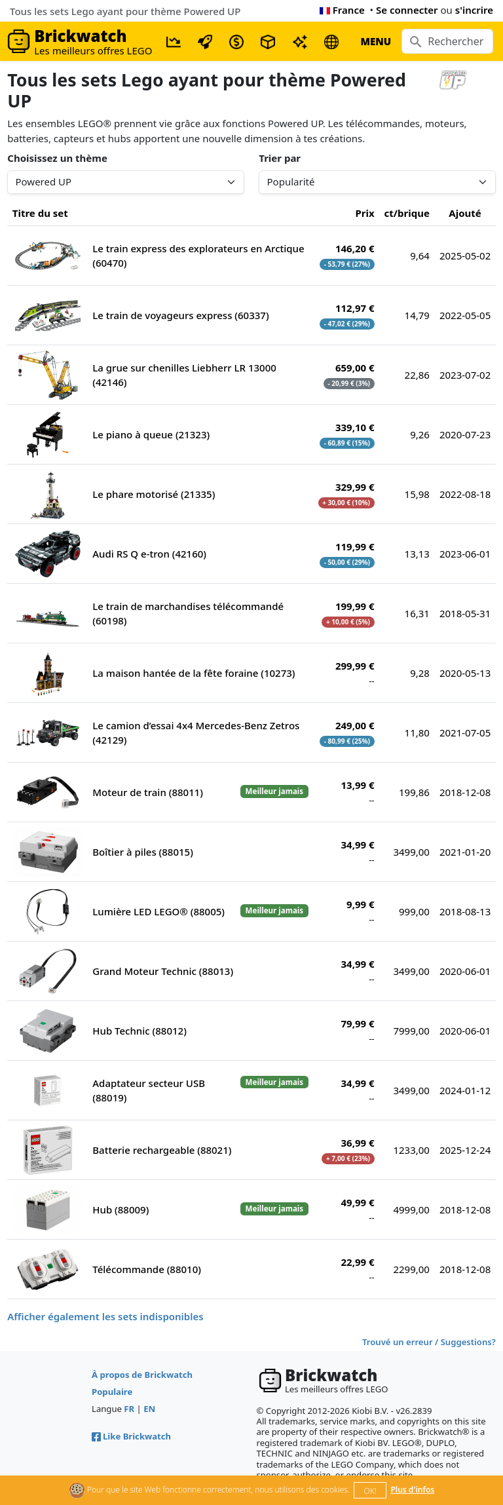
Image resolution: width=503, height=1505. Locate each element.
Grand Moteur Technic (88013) (162, 971)
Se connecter (407, 9)
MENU (375, 41)
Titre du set (40, 212)
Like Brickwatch (131, 1436)
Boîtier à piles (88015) (142, 851)
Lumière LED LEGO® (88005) (158, 911)
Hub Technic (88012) (139, 1030)
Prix (364, 212)
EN (149, 1409)
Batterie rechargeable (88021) (161, 1149)
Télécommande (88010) (146, 1269)
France (342, 9)
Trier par (280, 157)
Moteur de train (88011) (147, 792)
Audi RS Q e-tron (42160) (149, 553)
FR (129, 1409)
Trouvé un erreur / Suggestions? (429, 1342)
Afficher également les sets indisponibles (105, 1316)
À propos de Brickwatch (142, 1375)
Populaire (112, 1392)
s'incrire (474, 9)
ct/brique (407, 212)
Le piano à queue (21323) (151, 434)
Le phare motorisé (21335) (153, 494)
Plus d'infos (412, 1489)
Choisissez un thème (57, 157)
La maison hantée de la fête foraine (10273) (193, 672)
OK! (370, 1490)
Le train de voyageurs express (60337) (180, 315)
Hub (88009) (120, 1209)
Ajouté (465, 212)
